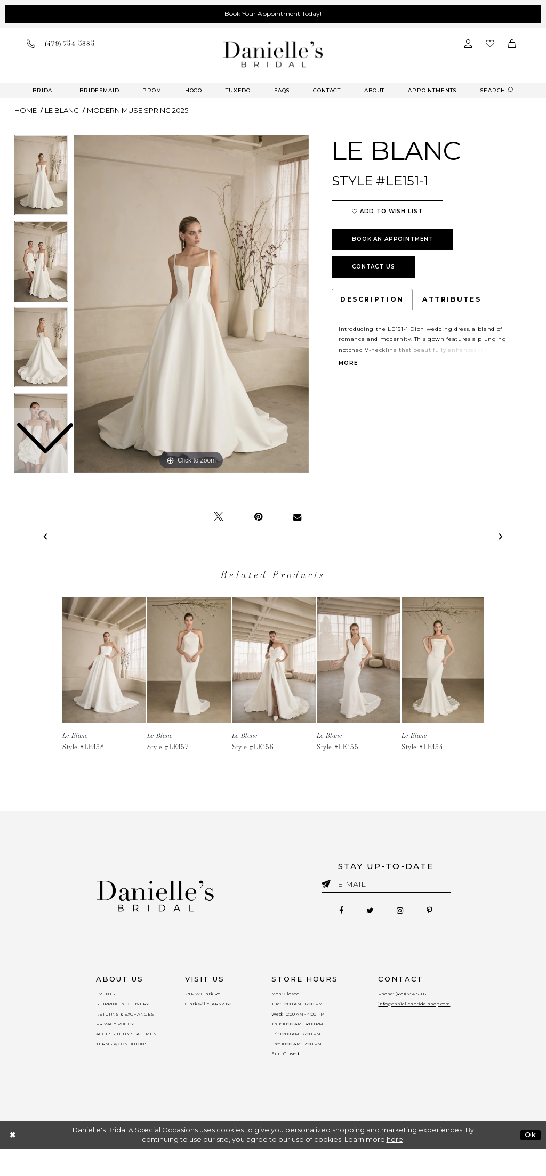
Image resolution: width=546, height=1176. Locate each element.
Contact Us (373, 266)
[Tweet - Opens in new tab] (218, 517)
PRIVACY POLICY (99, 1037)
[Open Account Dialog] (468, 43)
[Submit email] (328, 882)
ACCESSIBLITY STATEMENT (115, 1051)
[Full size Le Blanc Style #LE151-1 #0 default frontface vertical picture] (191, 304)
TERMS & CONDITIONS (107, 1064)
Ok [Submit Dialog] (530, 1161)
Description (372, 299)
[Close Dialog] (13, 1161)
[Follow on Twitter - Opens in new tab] (365, 913)
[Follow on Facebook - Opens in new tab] (326, 913)
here (395, 1166)
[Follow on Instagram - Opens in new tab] (405, 913)
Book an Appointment (392, 239)
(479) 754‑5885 (428, 997)
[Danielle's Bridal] (273, 54)
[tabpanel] (191, 304)
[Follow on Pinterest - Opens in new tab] (444, 913)
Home (25, 110)
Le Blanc (62, 110)
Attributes (451, 299)
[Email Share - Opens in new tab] (297, 516)
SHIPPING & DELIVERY (107, 1011)
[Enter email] (386, 886)
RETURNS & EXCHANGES (111, 1024)
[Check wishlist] (490, 43)
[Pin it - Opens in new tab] (258, 516)
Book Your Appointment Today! (273, 14)
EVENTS (87, 997)
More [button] (348, 363)
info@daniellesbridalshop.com (428, 1011)
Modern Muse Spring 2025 (137, 110)
